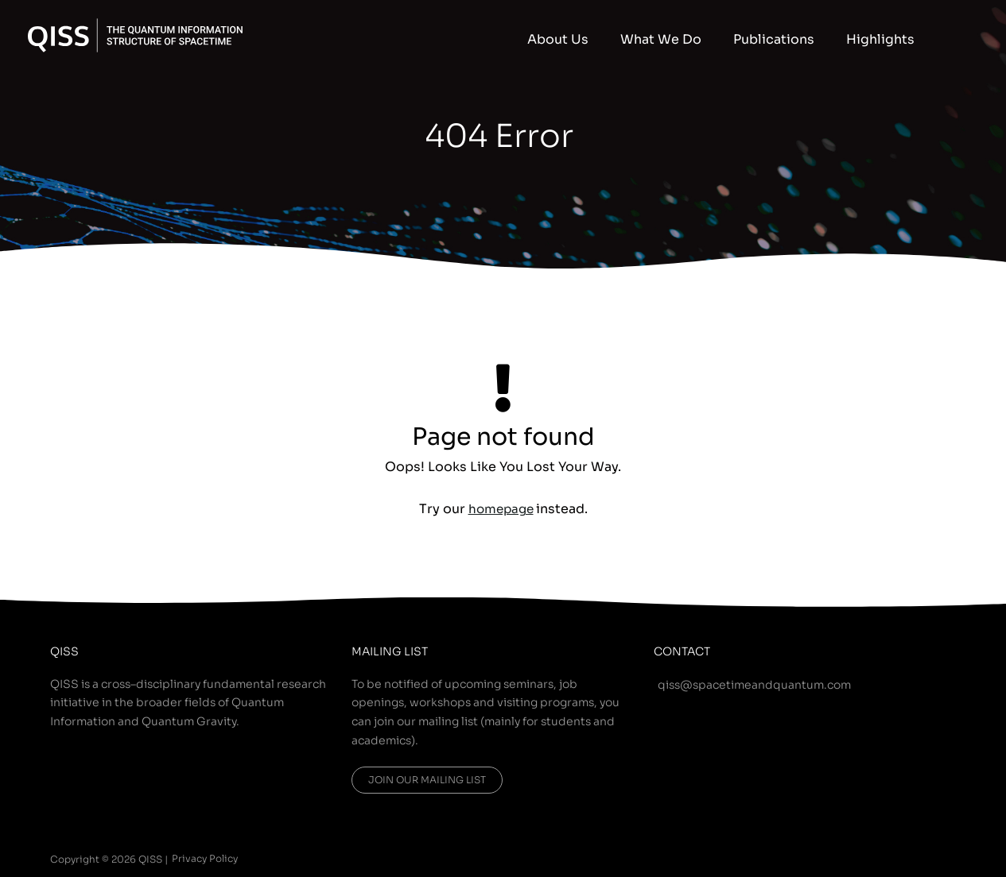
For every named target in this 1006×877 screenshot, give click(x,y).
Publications (797, 39)
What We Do (700, 39)
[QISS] (135, 34)
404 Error (499, 134)
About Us (613, 39)
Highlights (888, 39)
